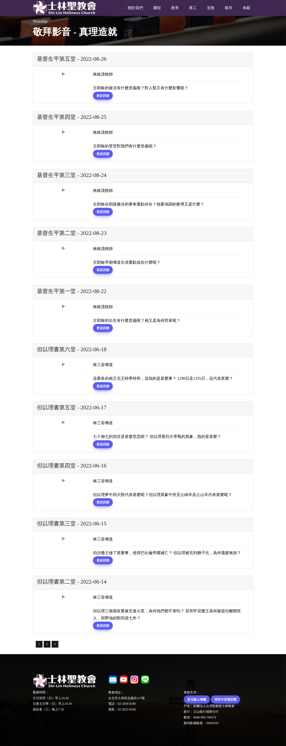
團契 (157, 8)
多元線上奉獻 (196, 699)
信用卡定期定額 (225, 699)
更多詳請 (103, 96)
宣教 (210, 8)
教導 (175, 8)
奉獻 (246, 8)
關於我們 (135, 8)
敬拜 (228, 8)
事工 (193, 8)
